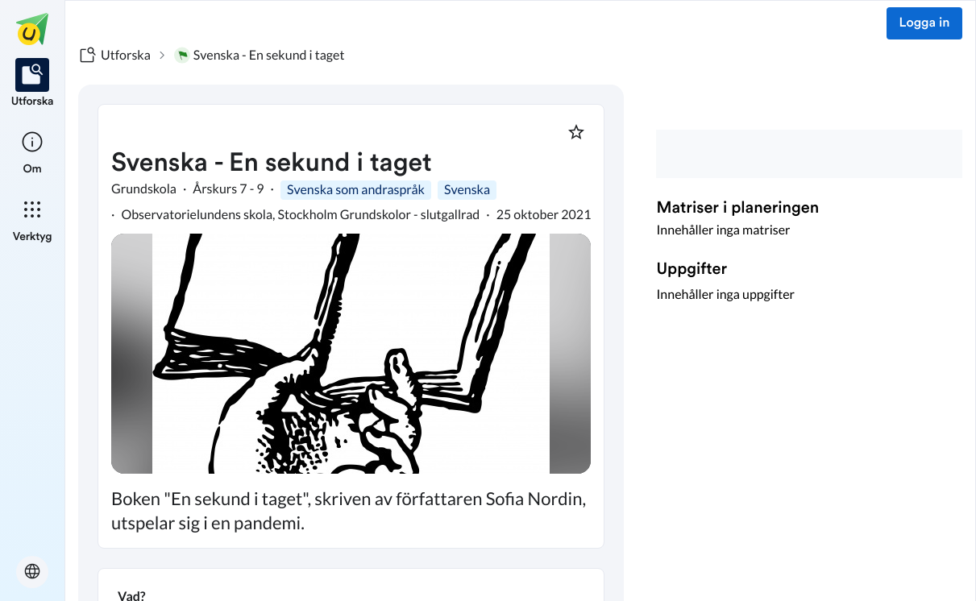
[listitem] (32, 84)
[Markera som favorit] (576, 132)
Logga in (924, 23)
